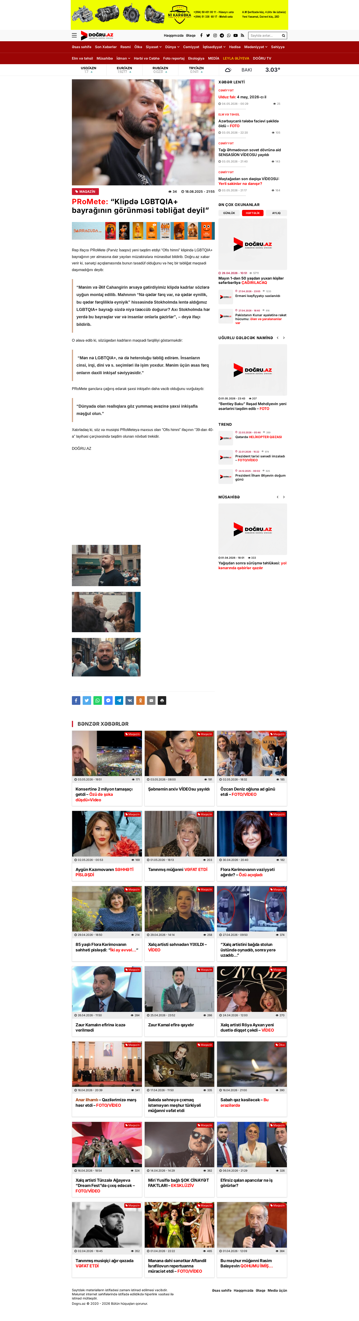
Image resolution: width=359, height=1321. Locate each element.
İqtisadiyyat (212, 47)
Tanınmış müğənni (177, 869)
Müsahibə (105, 58)
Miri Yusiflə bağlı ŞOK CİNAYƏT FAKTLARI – (178, 1183)
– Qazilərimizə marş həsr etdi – (106, 1102)
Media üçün (277, 1290)
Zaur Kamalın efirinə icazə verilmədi (100, 1027)
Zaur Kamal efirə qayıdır (171, 1024)
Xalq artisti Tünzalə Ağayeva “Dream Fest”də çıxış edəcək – (105, 1185)
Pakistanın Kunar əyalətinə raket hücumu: (260, 319)
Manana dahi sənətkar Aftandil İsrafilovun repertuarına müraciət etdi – (177, 1266)
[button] (162, 700)
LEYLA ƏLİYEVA (236, 58)
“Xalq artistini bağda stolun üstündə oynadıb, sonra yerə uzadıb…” (247, 950)
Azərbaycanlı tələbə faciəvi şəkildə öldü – (248, 123)
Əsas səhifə (81, 47)
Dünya (170, 47)
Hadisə (235, 47)
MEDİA (213, 58)
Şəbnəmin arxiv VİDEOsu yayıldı (179, 789)
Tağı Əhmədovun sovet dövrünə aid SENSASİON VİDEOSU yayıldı (249, 152)
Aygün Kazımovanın (104, 872)
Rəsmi (125, 47)
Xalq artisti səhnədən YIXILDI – (177, 947)
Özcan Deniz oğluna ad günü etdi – (247, 792)
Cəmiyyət (191, 47)
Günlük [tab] (229, 213)
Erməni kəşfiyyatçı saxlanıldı (257, 296)
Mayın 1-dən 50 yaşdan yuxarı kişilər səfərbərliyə (251, 280)
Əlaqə (260, 1290)
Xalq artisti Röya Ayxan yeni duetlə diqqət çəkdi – (247, 1027)
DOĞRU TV (262, 58)
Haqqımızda (243, 1290)
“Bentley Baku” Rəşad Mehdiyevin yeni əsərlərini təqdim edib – (252, 406)
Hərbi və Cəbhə (147, 58)
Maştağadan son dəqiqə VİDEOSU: (248, 181)
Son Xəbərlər (106, 47)
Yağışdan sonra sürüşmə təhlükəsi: (252, 565)
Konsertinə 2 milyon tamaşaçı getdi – (104, 794)
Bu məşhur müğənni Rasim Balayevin (246, 1263)
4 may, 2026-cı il (242, 97)
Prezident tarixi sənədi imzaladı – (260, 458)
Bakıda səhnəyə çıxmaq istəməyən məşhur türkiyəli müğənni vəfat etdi (174, 1105)
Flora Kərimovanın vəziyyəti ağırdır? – (247, 872)
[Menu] (76, 35)
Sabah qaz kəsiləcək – (244, 1102)
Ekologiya (196, 58)
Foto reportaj (174, 58)
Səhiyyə (278, 47)
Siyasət (152, 47)
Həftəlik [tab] (253, 213)
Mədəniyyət (254, 47)
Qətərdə (258, 437)
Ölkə (138, 47)
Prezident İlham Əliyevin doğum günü (260, 477)
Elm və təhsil (82, 58)
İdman (122, 58)
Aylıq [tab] (276, 213)
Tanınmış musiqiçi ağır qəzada (104, 1263)
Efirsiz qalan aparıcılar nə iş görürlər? (246, 1183)
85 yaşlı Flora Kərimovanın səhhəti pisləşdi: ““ (107, 947)
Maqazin (85, 191)
